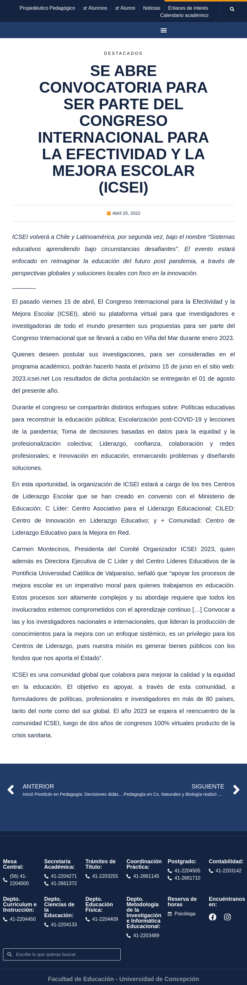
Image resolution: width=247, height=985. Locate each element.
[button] (232, 9)
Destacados (123, 53)
